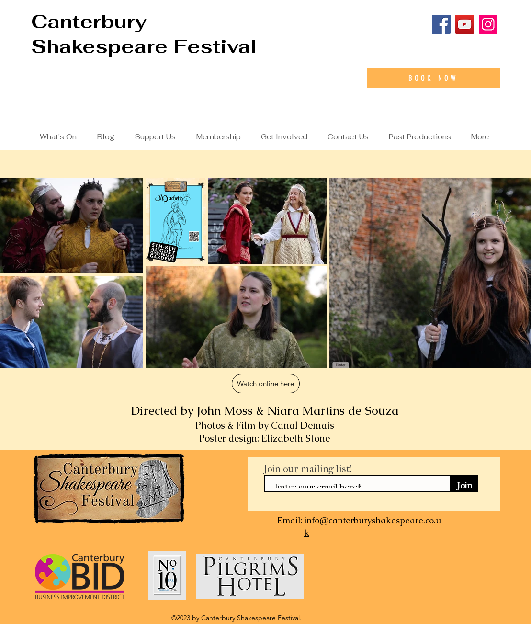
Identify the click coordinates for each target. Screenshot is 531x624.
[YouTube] (464, 24)
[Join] (464, 483)
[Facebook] (441, 24)
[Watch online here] (266, 383)
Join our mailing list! (308, 466)
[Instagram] (488, 24)
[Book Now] (433, 78)
